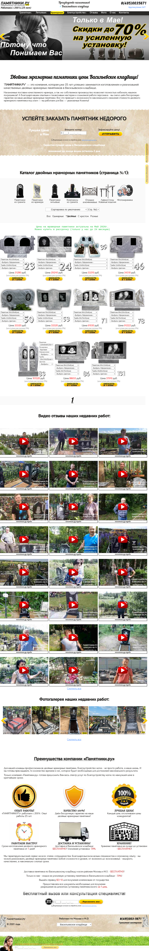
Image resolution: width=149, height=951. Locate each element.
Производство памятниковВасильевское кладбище (74, 4)
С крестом (83, 216)
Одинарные (58, 216)
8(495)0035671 (134, 3)
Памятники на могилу (13, 5)
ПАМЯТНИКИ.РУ (15, 3)
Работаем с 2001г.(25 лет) (16, 7)
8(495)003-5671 (131, 920)
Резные (94, 216)
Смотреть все (74, 689)
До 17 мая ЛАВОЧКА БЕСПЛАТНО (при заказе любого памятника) (39, 944)
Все (49, 216)
